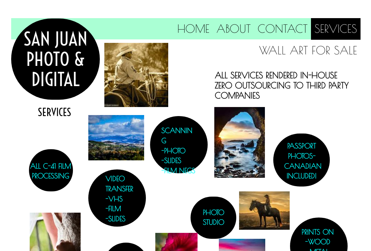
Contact (282, 28)
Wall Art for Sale (308, 50)
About (233, 28)
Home (193, 28)
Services (335, 28)
